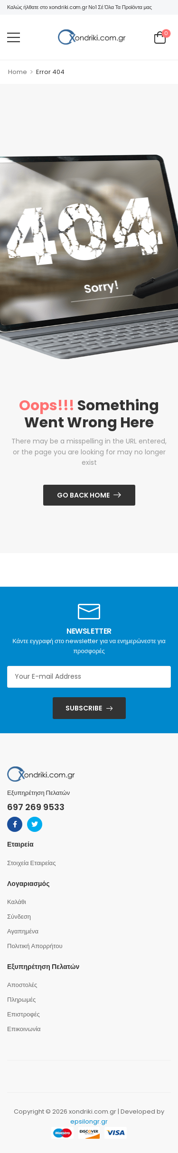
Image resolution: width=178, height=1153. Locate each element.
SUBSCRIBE (84, 708)
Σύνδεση (19, 916)
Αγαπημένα (22, 931)
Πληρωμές (21, 999)
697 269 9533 (36, 807)
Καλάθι (16, 901)
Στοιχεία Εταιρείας (31, 862)
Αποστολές (22, 984)
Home (17, 71)
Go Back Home (83, 495)
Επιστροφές (23, 1014)
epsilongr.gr (89, 1121)
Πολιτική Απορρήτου (35, 945)
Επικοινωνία (24, 1028)
